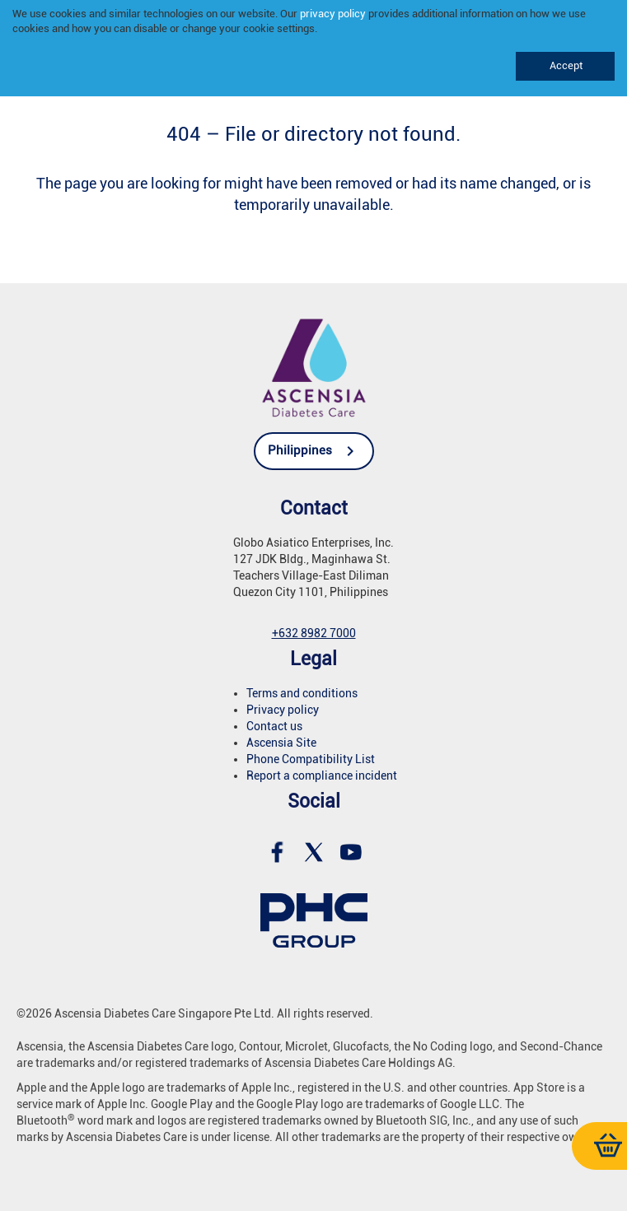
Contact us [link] (274, 726)
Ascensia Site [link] (281, 742)
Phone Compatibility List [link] (310, 759)
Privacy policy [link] (282, 709)
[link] (313, 366)
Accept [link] (565, 65)
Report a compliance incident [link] (321, 775)
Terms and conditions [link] (302, 693)
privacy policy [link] (333, 13)
